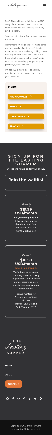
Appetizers (17, 116)
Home (8, 365)
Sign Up (13, 383)
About (9, 374)
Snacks (15, 126)
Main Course (18, 96)
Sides (13, 106)
